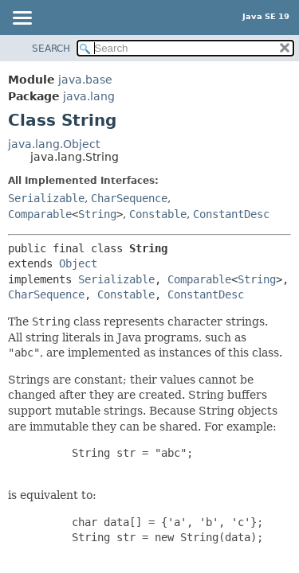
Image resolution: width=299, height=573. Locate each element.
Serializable (46, 198)
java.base (85, 79)
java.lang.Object (54, 144)
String (97, 214)
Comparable (40, 214)
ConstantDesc (231, 214)
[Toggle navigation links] (21, 19)
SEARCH (51, 48)
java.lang (89, 96)
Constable (158, 214)
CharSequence (129, 198)
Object (78, 263)
